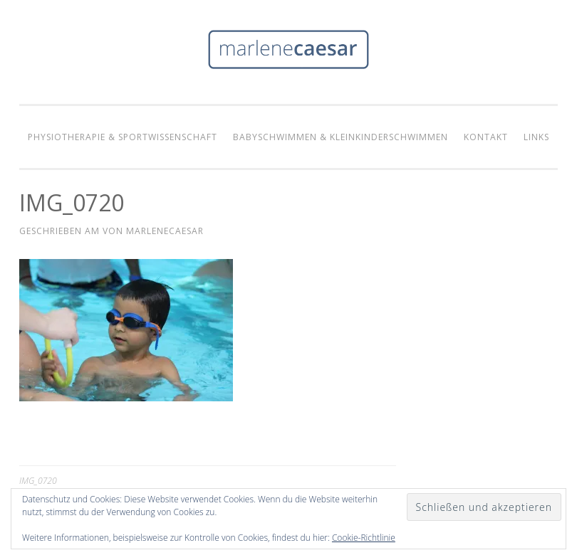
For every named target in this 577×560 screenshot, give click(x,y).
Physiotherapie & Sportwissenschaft (122, 137)
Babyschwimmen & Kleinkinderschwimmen (340, 137)
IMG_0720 (38, 481)
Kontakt (486, 137)
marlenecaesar (165, 231)
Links (536, 137)
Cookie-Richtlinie (363, 538)
